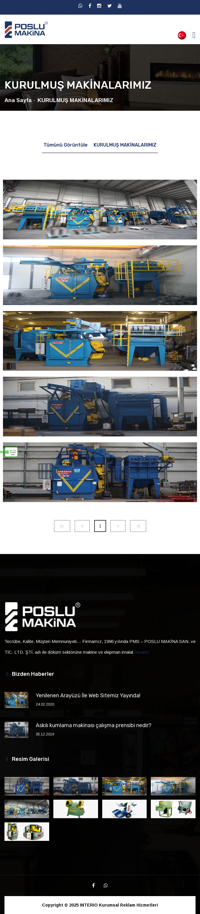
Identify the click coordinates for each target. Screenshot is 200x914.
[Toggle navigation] (194, 35)
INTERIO (89, 905)
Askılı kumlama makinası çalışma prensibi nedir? (93, 725)
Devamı (141, 652)
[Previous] (62, 526)
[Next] (118, 526)
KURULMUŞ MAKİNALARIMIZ (125, 145)
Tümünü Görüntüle (66, 145)
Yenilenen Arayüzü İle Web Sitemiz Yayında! (88, 695)
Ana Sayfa (18, 100)
